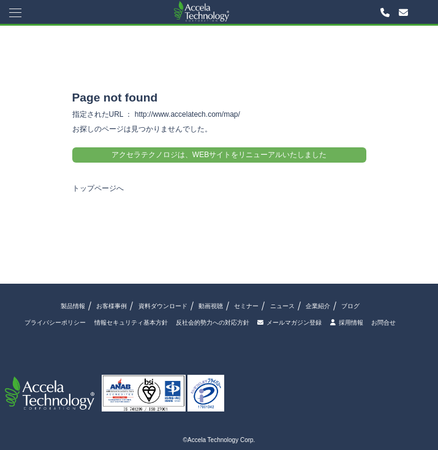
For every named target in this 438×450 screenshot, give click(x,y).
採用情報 (346, 322)
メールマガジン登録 (289, 322)
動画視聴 (210, 306)
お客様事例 (111, 306)
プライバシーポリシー (55, 323)
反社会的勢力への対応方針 (212, 323)
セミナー (246, 306)
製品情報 (73, 306)
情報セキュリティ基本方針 (131, 323)
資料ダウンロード (162, 306)
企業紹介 (318, 306)
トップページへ (98, 188)
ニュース (282, 306)
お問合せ (383, 323)
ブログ (350, 306)
